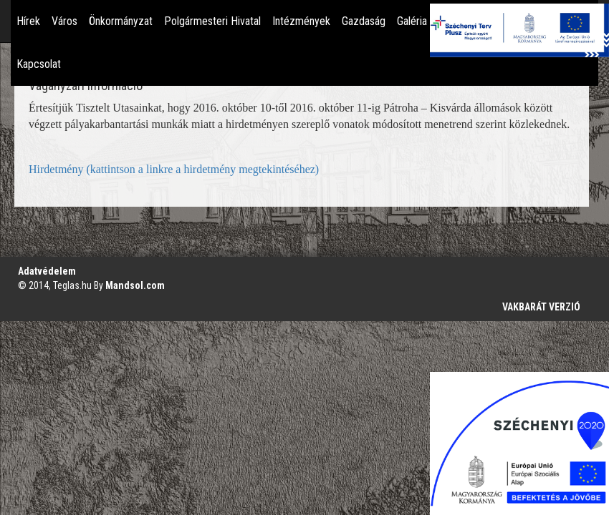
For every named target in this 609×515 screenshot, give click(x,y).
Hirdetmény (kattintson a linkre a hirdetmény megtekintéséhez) (174, 169)
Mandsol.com (135, 285)
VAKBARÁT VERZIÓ (541, 307)
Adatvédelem (47, 271)
